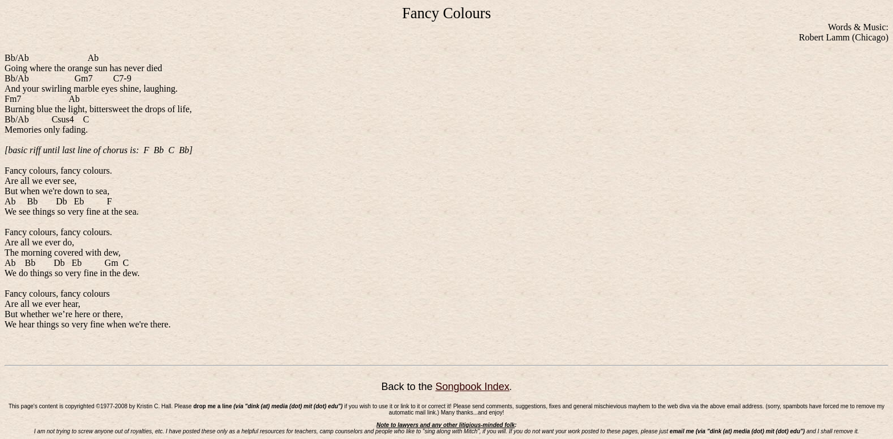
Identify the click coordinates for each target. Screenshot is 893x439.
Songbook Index (472, 386)
